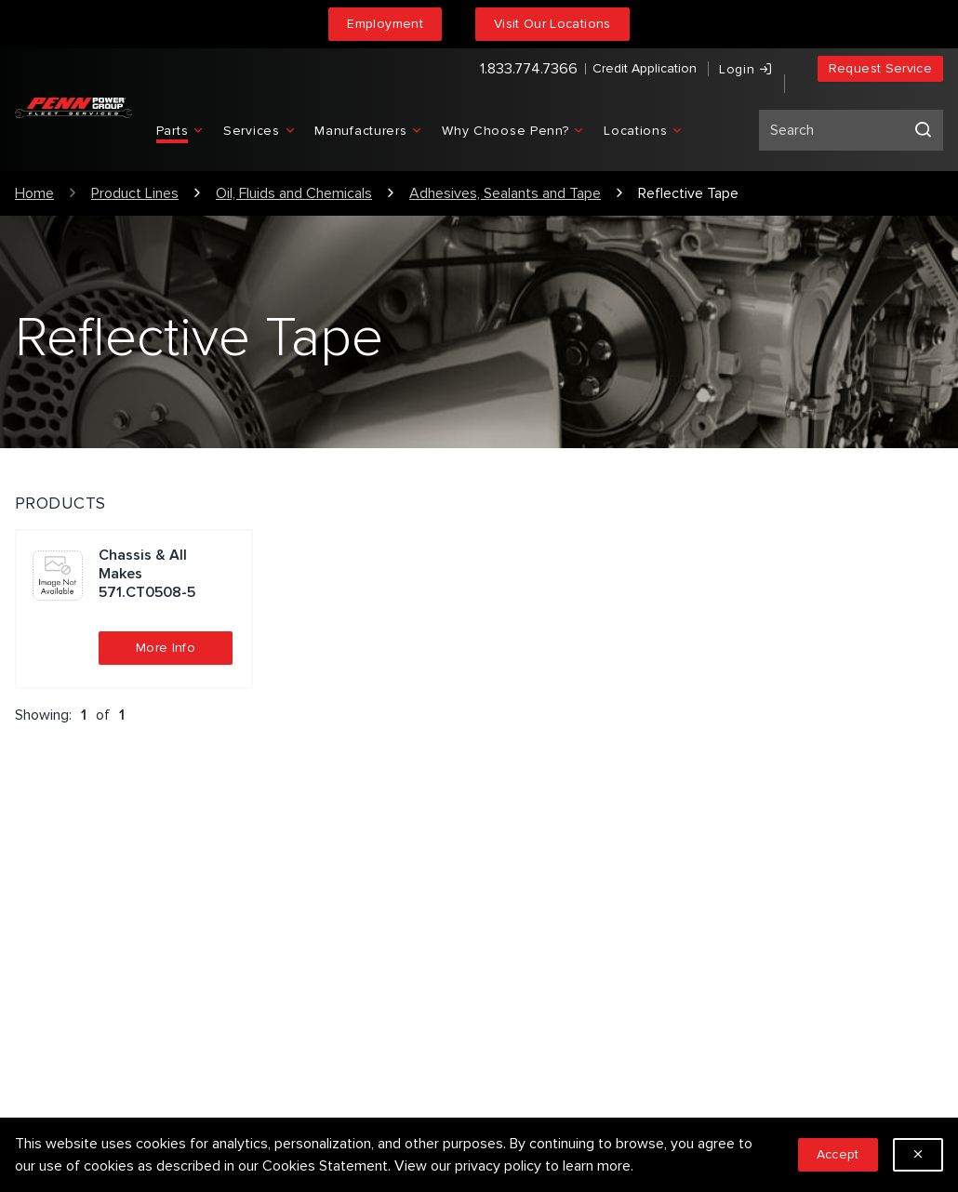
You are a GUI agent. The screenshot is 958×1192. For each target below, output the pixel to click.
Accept (838, 1154)
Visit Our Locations (552, 24)
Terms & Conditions (317, 964)
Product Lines (135, 193)
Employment (385, 24)
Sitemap (281, 994)
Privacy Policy (298, 934)
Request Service (880, 70)
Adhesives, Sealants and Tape (505, 193)
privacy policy (498, 1166)
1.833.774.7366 (467, 70)
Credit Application (583, 70)
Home (34, 193)
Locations (525, 964)
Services (282, 904)
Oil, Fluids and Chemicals (294, 193)
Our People (529, 904)
